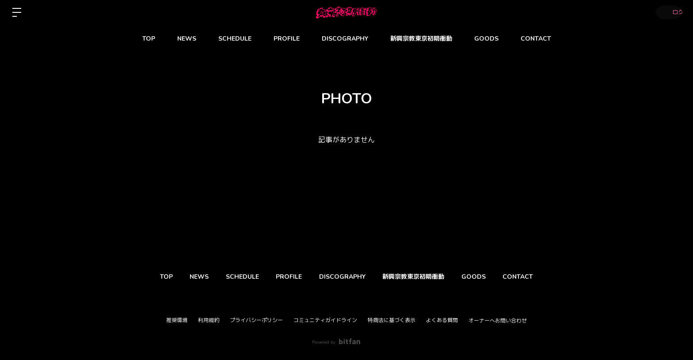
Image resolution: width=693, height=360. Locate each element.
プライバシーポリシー (256, 320)
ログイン (666, 12)
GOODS (486, 38)
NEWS (186, 38)
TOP (148, 38)
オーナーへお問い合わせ (497, 320)
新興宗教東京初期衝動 (421, 38)
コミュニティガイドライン (325, 320)
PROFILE (287, 38)
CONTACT (536, 38)
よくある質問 (442, 320)
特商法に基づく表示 (391, 320)
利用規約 (208, 320)
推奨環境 (176, 320)
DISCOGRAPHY (345, 38)
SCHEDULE (234, 38)
